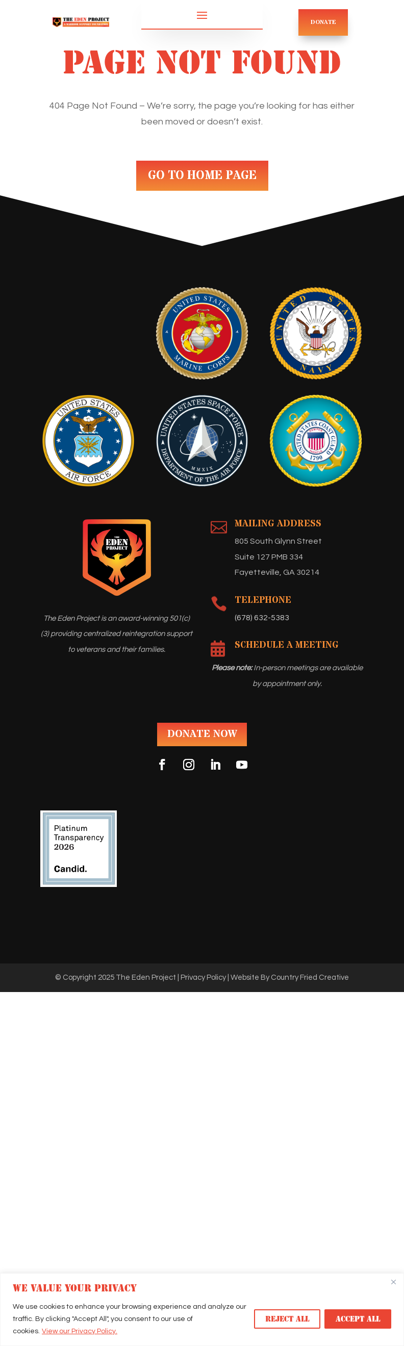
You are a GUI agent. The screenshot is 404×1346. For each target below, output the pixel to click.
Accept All (358, 1319)
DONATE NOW (202, 734)
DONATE (323, 22)
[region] (202, 1309)
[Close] (393, 1282)
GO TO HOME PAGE (202, 176)
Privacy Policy (203, 977)
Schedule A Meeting (287, 645)
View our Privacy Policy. (79, 1331)
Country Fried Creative (310, 977)
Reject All (287, 1319)
